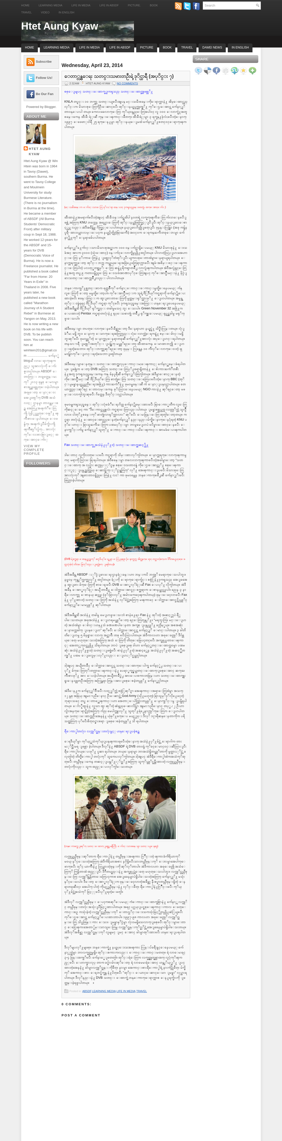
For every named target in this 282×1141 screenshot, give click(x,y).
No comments (127, 83)
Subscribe (44, 61)
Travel (26, 12)
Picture (146, 47)
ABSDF (86, 991)
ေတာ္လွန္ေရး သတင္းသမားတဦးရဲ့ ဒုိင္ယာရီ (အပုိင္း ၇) (119, 76)
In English (66, 12)
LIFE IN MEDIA (126, 991)
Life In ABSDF (119, 47)
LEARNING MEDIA (104, 991)
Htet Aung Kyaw (59, 26)
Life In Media (89, 47)
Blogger (49, 107)
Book (154, 5)
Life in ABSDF (109, 5)
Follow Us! (44, 78)
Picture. (134, 5)
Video (45, 12)
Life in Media (80, 5)
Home (25, 5)
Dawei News (212, 47)
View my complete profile (34, 449)
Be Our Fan (44, 94)
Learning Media (50, 5)
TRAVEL (141, 991)
